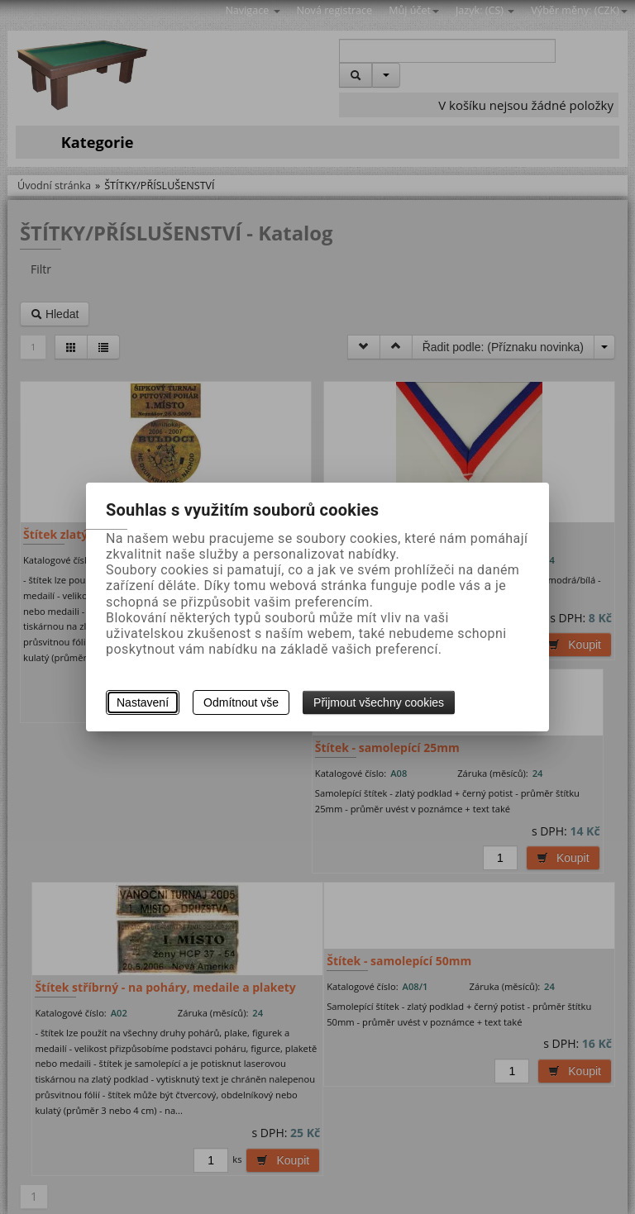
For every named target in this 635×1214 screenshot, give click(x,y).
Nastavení (143, 702)
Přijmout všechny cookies (378, 702)
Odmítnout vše (241, 702)
